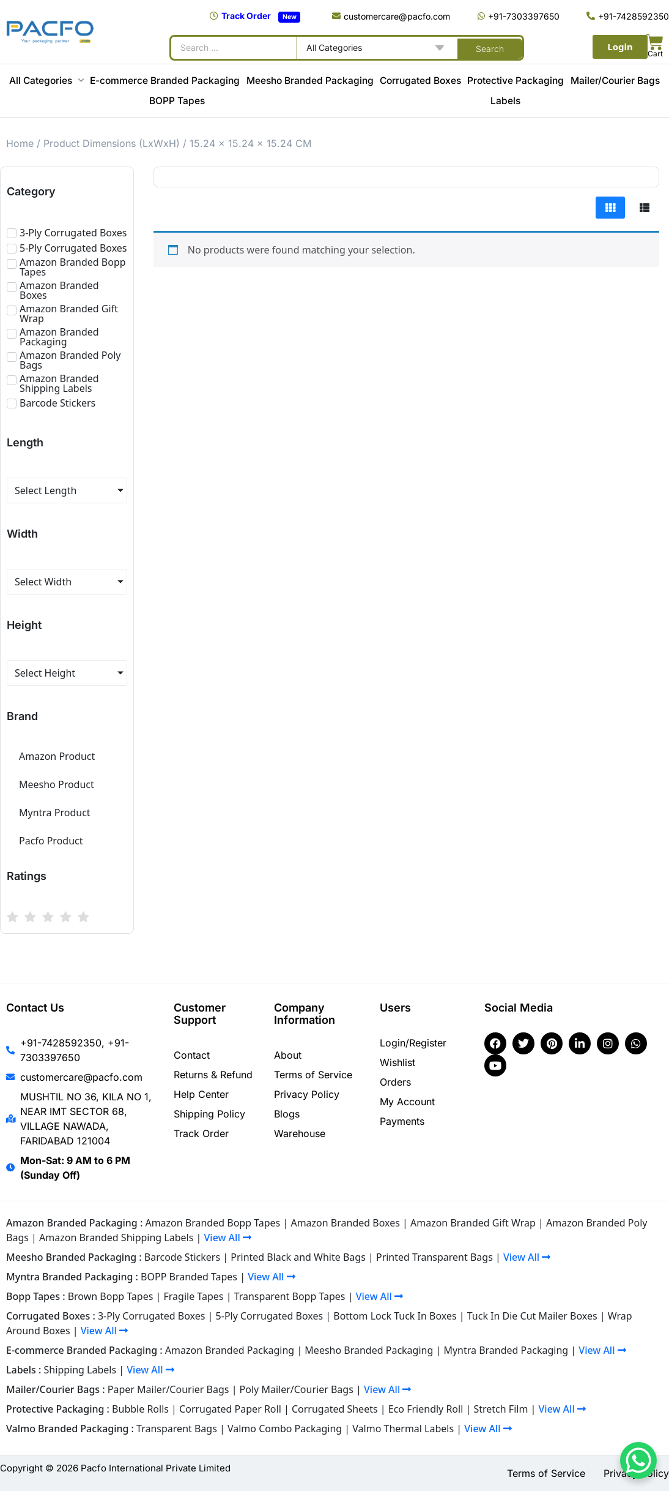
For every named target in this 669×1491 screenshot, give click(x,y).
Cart (655, 53)
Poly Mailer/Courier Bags (296, 1389)
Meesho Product (56, 784)
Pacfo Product (51, 840)
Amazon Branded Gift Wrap (473, 1223)
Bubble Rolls (140, 1409)
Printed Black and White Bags (298, 1257)
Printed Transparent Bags (434, 1257)
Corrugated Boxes (420, 80)
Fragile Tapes (194, 1296)
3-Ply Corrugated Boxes (151, 1316)
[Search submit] (489, 48)
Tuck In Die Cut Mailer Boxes (532, 1316)
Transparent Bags (176, 1428)
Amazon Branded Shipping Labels (116, 1237)
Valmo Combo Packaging (284, 1428)
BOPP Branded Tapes (189, 1276)
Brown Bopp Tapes (110, 1296)
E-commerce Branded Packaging (165, 80)
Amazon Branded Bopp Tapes (212, 1223)
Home (20, 143)
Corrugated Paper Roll (230, 1409)
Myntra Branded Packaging (505, 1350)
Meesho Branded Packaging (310, 80)
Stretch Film (500, 1409)
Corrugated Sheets (335, 1409)
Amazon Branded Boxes (344, 1223)
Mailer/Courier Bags (615, 80)
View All (227, 1237)
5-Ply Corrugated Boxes (269, 1316)
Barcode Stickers (182, 1257)
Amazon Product (57, 756)
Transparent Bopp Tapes (290, 1296)
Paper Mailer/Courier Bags (168, 1389)
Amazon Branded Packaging (229, 1350)
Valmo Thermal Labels (403, 1428)
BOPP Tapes (177, 101)
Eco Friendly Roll (426, 1409)
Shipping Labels (80, 1369)
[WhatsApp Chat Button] (638, 1460)
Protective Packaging (515, 80)
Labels (505, 101)
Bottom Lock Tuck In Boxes (394, 1316)
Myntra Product (55, 812)
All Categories (46, 80)
